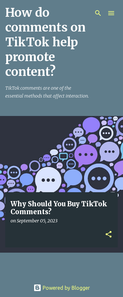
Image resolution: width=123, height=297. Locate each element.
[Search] (98, 13)
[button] (109, 234)
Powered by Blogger (61, 288)
